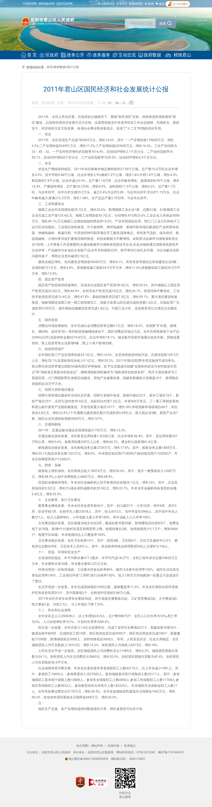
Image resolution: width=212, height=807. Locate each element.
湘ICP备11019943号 (171, 752)
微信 (159, 3)
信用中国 (114, 746)
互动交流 (123, 55)
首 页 (31, 55)
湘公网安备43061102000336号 (87, 759)
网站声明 (97, 746)
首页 (49, 67)
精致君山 (175, 55)
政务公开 (73, 55)
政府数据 (148, 55)
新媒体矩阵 (136, 3)
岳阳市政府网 (64, 3)
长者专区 (121, 3)
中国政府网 (29, 3)
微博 (149, 3)
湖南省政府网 (46, 3)
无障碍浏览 (106, 3)
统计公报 (73, 67)
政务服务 (98, 55)
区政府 (50, 55)
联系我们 (130, 746)
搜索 (161, 23)
